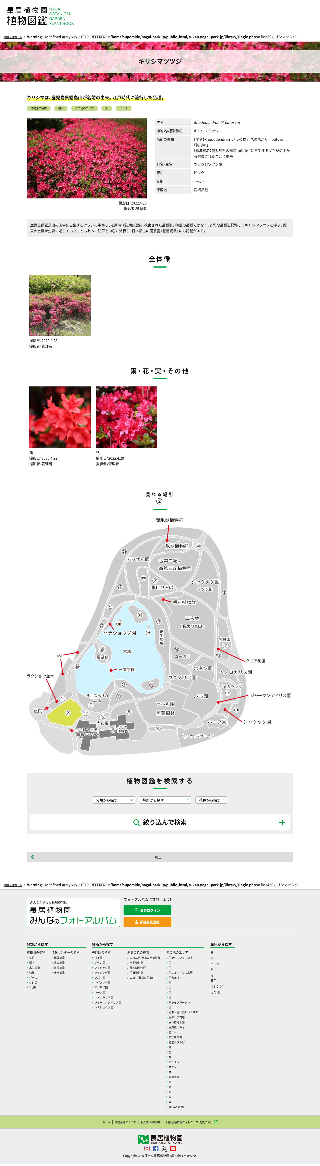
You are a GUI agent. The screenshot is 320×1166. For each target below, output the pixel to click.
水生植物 (35, 969)
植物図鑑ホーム (16, 36)
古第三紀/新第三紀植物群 (158, 959)
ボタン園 (107, 964)
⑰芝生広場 (192, 1039)
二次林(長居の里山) (154, 979)
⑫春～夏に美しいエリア (202, 1014)
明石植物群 (148, 974)
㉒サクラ (191, 1064)
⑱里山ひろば (194, 1044)
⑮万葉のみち (194, 1029)
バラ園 (105, 959)
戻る (158, 859)
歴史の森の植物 (150, 953)
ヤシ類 (33, 984)
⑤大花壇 (191, 979)
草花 (32, 959)
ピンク (151, 109)
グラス (33, 979)
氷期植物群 (148, 964)
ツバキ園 (107, 979)
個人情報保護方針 (148, 1123)
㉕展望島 (191, 1078)
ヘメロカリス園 (112, 999)
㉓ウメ (189, 1068)
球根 (32, 974)
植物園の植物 (42, 109)
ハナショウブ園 (112, 1009)
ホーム (91, 1123)
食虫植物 (63, 964)
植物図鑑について (115, 1123)
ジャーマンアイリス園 (116, 1004)
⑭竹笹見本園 (194, 1024)
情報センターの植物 (70, 953)
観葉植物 (63, 959)
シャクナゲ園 (110, 974)
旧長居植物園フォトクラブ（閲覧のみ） (197, 1123)
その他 (236, 993)
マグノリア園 (110, 984)
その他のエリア (101, 109)
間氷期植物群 (150, 969)
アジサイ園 (109, 989)
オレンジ (238, 987)
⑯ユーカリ (192, 1034)
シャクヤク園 (110, 969)
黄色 (234, 982)
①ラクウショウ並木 (199, 959)
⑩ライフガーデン (197, 1004)
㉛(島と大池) (193, 1108)
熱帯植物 (63, 969)
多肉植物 (63, 974)
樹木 (71, 109)
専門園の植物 (109, 953)
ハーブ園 (107, 994)
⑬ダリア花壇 (194, 1019)
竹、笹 (33, 989)
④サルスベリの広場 (199, 974)
